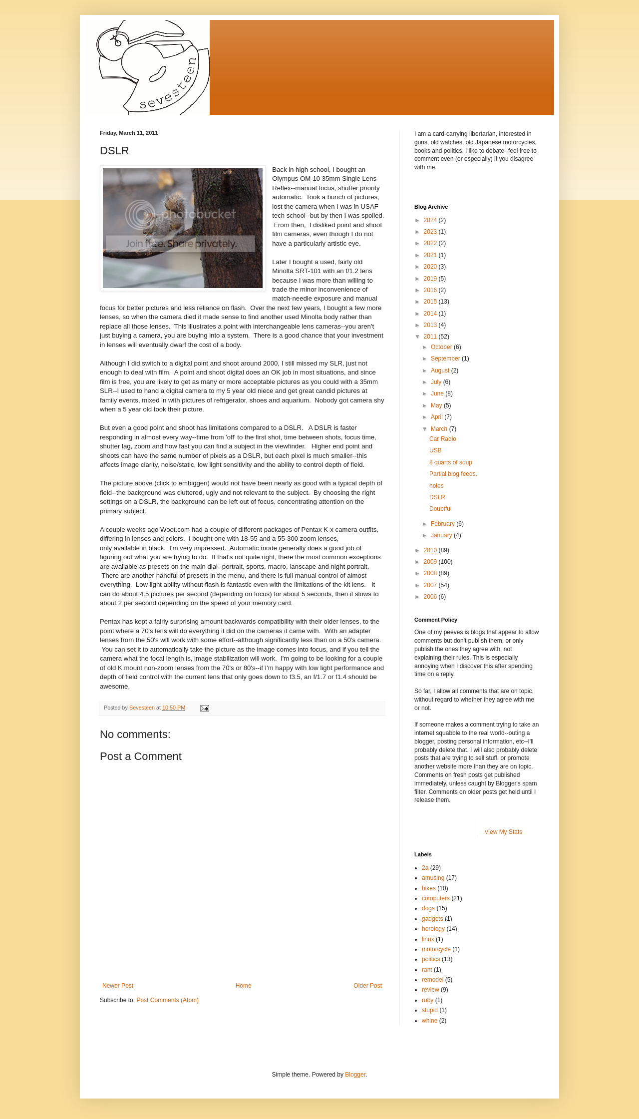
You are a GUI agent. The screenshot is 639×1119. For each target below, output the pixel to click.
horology (433, 928)
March (440, 428)
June (438, 393)
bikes (429, 888)
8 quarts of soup (450, 462)
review (430, 989)
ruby (427, 1000)
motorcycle (436, 949)
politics (431, 959)
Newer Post (117, 985)
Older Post (367, 985)
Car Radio (442, 438)
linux (428, 939)
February (443, 523)
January (442, 535)
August (441, 370)
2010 (431, 550)
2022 (431, 243)
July (437, 381)
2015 (431, 301)
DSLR (437, 497)
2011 (431, 336)
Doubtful (440, 508)
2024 (431, 220)
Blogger (355, 1074)
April (437, 416)
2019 (431, 278)
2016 (431, 290)
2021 (431, 255)
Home (244, 985)
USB (435, 450)
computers (436, 898)
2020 (431, 266)
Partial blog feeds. (453, 473)
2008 (431, 573)
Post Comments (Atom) (167, 1000)
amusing (433, 877)
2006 (431, 596)
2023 (431, 231)
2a (425, 867)
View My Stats (504, 831)
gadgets (432, 918)
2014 (431, 313)
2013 (431, 325)
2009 (431, 561)
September (446, 358)
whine (429, 1020)
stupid (430, 1010)
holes (436, 485)
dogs (428, 908)
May (437, 405)
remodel (432, 979)
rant (427, 969)
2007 (431, 585)
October (442, 347)
